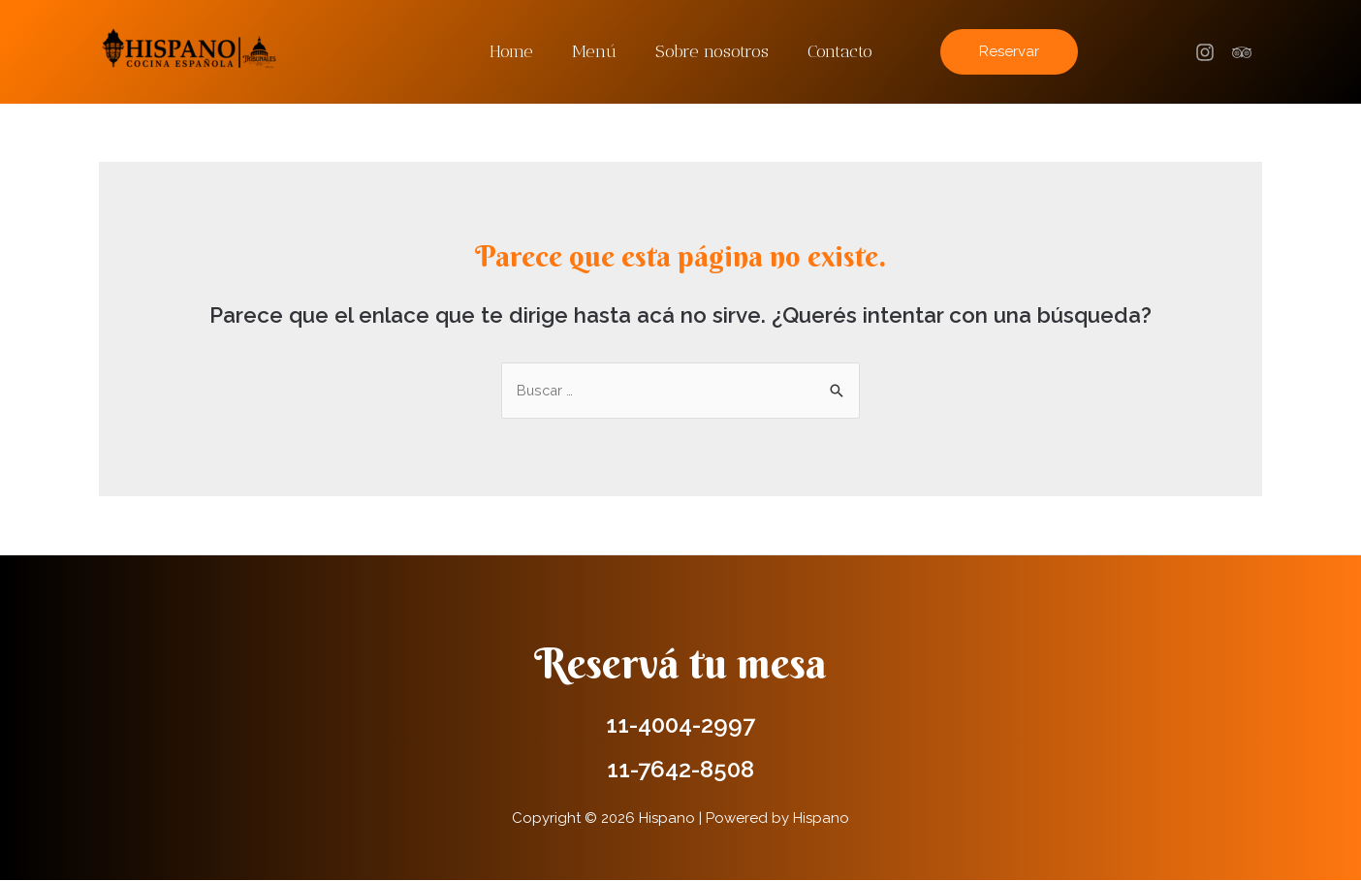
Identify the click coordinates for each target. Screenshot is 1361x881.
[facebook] (1207, 52)
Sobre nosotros (710, 51)
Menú (596, 51)
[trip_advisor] (1244, 52)
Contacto (834, 51)
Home (517, 51)
